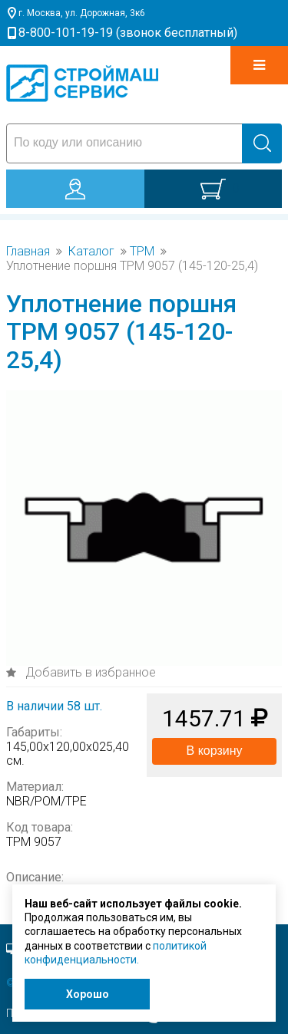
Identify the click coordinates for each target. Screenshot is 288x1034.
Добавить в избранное (89, 672)
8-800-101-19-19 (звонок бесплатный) (127, 32)
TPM (142, 251)
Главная (28, 251)
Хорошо (87, 994)
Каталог (91, 251)
